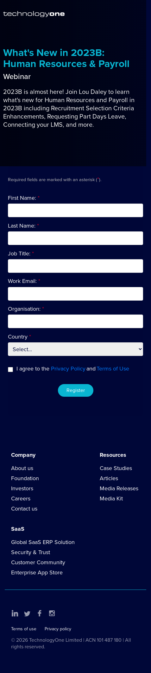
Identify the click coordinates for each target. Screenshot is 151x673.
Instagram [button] (52, 613)
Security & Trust (30, 552)
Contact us (24, 508)
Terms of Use (113, 368)
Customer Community (38, 562)
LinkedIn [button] (15, 613)
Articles (109, 478)
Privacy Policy (68, 368)
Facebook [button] (39, 613)
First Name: (22, 197)
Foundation (25, 478)
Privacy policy (58, 629)
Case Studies (116, 468)
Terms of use (23, 629)
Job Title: (19, 253)
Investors (22, 488)
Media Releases (119, 488)
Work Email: (22, 281)
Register (75, 390)
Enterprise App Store (37, 572)
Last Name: (21, 225)
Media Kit (111, 498)
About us (22, 468)
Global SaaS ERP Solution (43, 542)
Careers (20, 498)
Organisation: (24, 308)
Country (18, 336)
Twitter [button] (27, 613)
